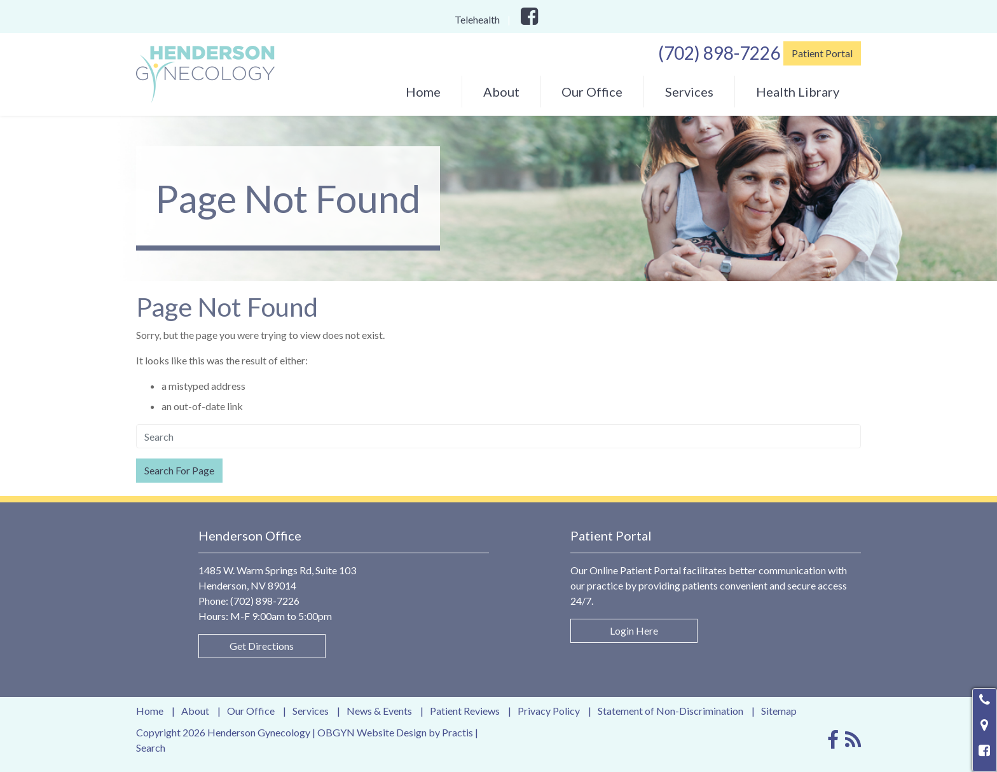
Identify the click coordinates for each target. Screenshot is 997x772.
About (501, 91)
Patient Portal (822, 53)
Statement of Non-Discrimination (670, 711)
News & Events (379, 711)
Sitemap (779, 711)
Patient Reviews (465, 711)
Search (150, 747)
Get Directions (262, 646)
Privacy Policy (549, 711)
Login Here (634, 630)
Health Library (797, 91)
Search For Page (179, 470)
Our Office (591, 91)
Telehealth (477, 19)
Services (689, 91)
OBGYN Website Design (372, 732)
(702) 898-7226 (719, 53)
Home (423, 91)
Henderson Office (249, 535)
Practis (457, 732)
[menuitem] (423, 91)
